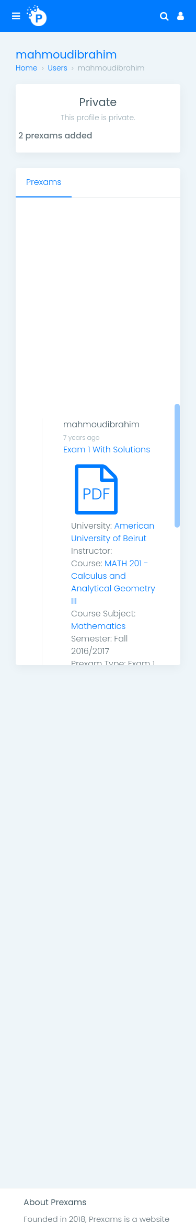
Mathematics (98, 626)
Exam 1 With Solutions (106, 450)
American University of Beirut (112, 532)
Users (57, 68)
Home (27, 68)
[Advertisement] (98, 301)
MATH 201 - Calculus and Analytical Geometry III (113, 582)
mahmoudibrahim (101, 424)
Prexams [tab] (43, 182)
